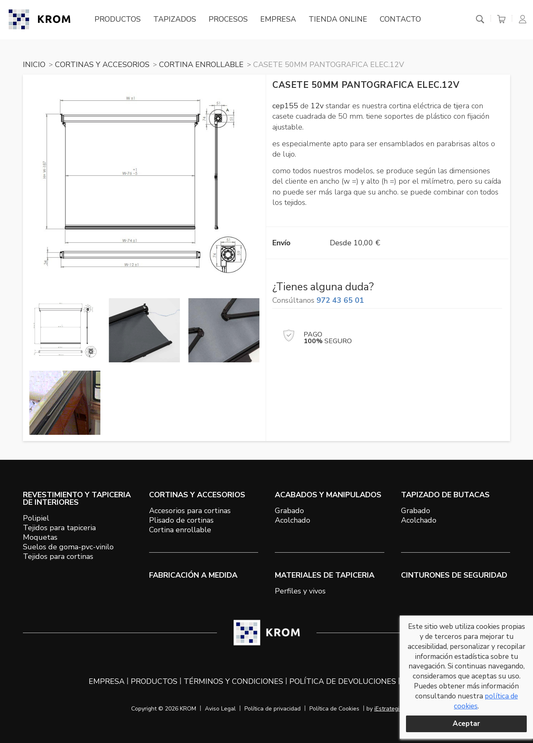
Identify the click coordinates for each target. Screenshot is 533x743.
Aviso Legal (220, 709)
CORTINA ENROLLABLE (201, 65)
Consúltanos (318, 300)
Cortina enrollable (180, 530)
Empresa (280, 20)
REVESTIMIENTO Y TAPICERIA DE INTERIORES (77, 498)
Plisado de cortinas (181, 520)
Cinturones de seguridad (454, 575)
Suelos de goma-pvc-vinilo (68, 547)
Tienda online (339, 20)
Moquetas (40, 537)
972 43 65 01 (340, 300)
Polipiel (36, 518)
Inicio (34, 65)
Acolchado (292, 520)
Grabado (289, 511)
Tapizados (175, 20)
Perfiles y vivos (300, 591)
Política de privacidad (272, 709)
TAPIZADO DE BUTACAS (445, 495)
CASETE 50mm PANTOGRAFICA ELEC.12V (328, 65)
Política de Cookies (334, 709)
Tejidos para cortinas (58, 556)
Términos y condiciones (233, 681)
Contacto (402, 20)
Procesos (229, 20)
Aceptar (466, 723)
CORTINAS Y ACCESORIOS (102, 65)
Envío (281, 243)
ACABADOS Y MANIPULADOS (328, 495)
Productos (118, 20)
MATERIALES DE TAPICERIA (324, 575)
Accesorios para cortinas (190, 511)
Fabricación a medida (193, 575)
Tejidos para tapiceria (59, 528)
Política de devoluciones (342, 681)
